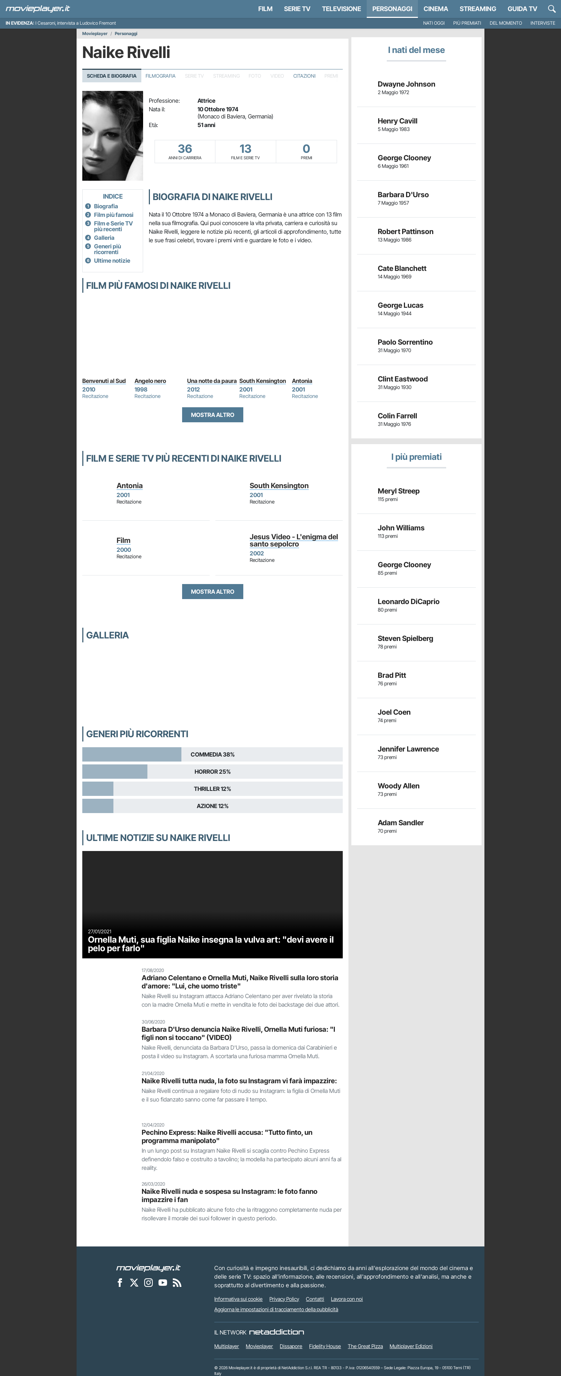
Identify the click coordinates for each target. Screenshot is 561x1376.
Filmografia (161, 76)
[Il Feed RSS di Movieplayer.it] (177, 1282)
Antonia (302, 380)
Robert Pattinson (406, 231)
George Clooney (404, 158)
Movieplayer (95, 33)
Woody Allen (399, 786)
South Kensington (262, 380)
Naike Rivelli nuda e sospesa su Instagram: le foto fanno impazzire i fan (229, 1195)
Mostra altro (212, 414)
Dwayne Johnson (406, 84)
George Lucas (401, 305)
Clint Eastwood (403, 379)
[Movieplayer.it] (38, 9)
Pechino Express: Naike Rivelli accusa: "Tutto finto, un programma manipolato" (227, 1136)
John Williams (401, 528)
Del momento (506, 23)
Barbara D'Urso (403, 194)
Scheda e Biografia (112, 76)
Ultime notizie (112, 260)
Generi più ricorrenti (107, 249)
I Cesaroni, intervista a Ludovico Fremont (75, 23)
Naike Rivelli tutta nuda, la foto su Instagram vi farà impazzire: (239, 1080)
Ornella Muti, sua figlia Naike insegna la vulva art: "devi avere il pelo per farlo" (211, 943)
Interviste (543, 23)
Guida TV (522, 9)
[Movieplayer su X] (134, 1282)
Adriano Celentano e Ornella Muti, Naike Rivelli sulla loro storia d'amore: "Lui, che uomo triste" (240, 981)
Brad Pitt (392, 675)
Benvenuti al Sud (104, 380)
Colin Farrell (397, 416)
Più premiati (467, 23)
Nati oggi (434, 23)
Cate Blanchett (402, 268)
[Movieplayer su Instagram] (148, 1282)
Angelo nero (150, 380)
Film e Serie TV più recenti (113, 226)
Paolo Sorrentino (405, 342)
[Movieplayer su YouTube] (163, 1282)
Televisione (341, 9)
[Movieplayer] (148, 1268)
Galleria (104, 237)
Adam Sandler (401, 822)
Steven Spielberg (405, 638)
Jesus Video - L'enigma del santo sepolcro (294, 540)
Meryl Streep (399, 491)
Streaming (478, 9)
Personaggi (126, 33)
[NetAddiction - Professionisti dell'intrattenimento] (276, 1332)
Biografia (106, 206)
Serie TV (297, 9)
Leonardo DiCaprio (409, 601)
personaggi (392, 9)
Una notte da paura (212, 380)
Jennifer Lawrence (408, 749)
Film (265, 9)
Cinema (436, 9)
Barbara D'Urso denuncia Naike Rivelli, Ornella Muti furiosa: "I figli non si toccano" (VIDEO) (238, 1033)
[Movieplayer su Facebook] (120, 1282)
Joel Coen (394, 712)
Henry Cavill (398, 121)
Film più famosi (113, 214)
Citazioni (304, 76)
